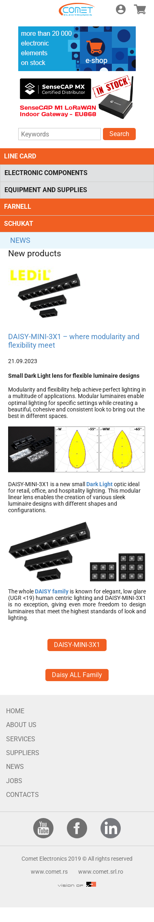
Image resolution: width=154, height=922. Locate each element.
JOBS (14, 781)
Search (119, 134)
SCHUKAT (18, 223)
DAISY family (51, 591)
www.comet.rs (49, 871)
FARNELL (17, 206)
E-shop (140, 9)
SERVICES (20, 739)
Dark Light (99, 484)
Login (121, 9)
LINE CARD (20, 156)
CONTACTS (22, 795)
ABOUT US (21, 725)
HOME (15, 711)
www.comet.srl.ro (100, 871)
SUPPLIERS (22, 753)
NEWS (20, 240)
